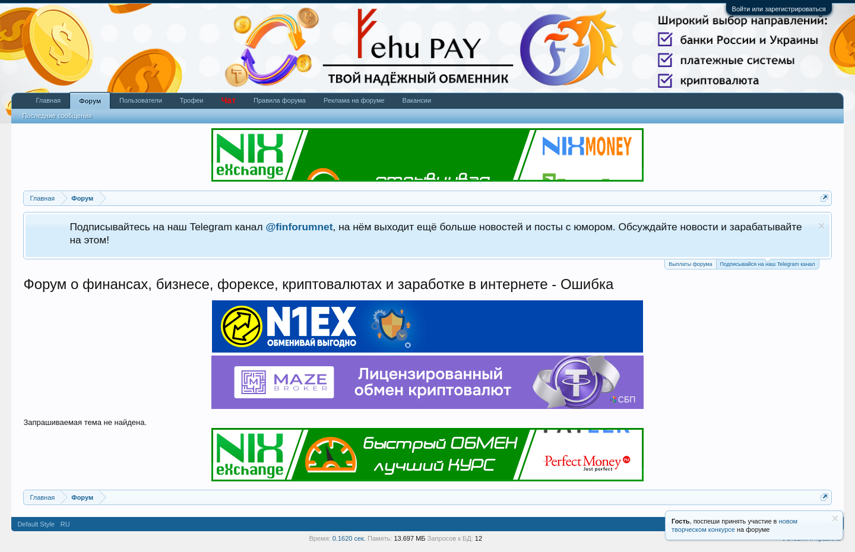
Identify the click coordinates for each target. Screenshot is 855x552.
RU (65, 524)
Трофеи (192, 100)
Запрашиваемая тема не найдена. (85, 422)
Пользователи (140, 100)
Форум (90, 100)
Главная (48, 100)
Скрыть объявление (821, 225)
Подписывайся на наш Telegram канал (767, 263)
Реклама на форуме (354, 100)
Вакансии (417, 100)
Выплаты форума (690, 264)
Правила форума (280, 100)
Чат (228, 100)
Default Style (35, 524)
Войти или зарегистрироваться (779, 8)
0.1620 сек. (349, 538)
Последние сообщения (56, 115)
